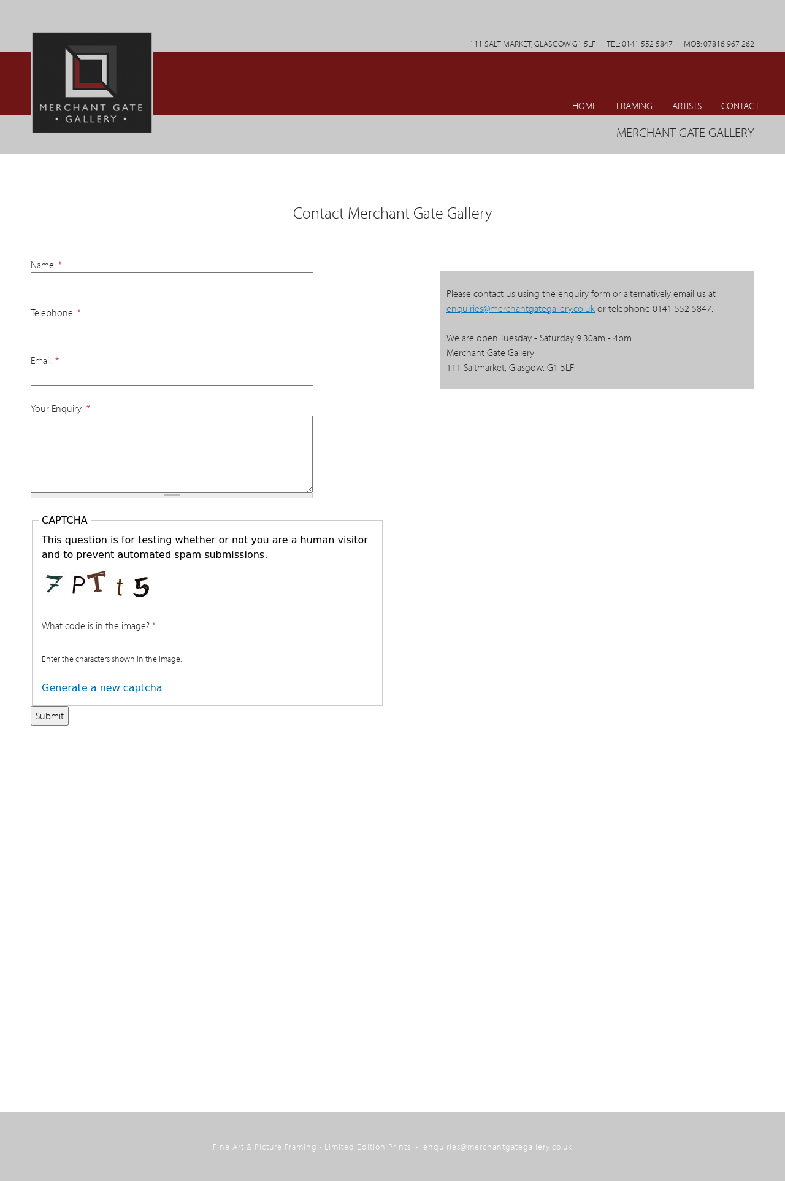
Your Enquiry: (60, 408)
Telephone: (56, 312)
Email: (45, 360)
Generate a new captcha (102, 688)
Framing (634, 105)
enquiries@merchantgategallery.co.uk (520, 308)
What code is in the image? (99, 625)
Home (584, 105)
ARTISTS (687, 105)
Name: (46, 264)
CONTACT (740, 105)
